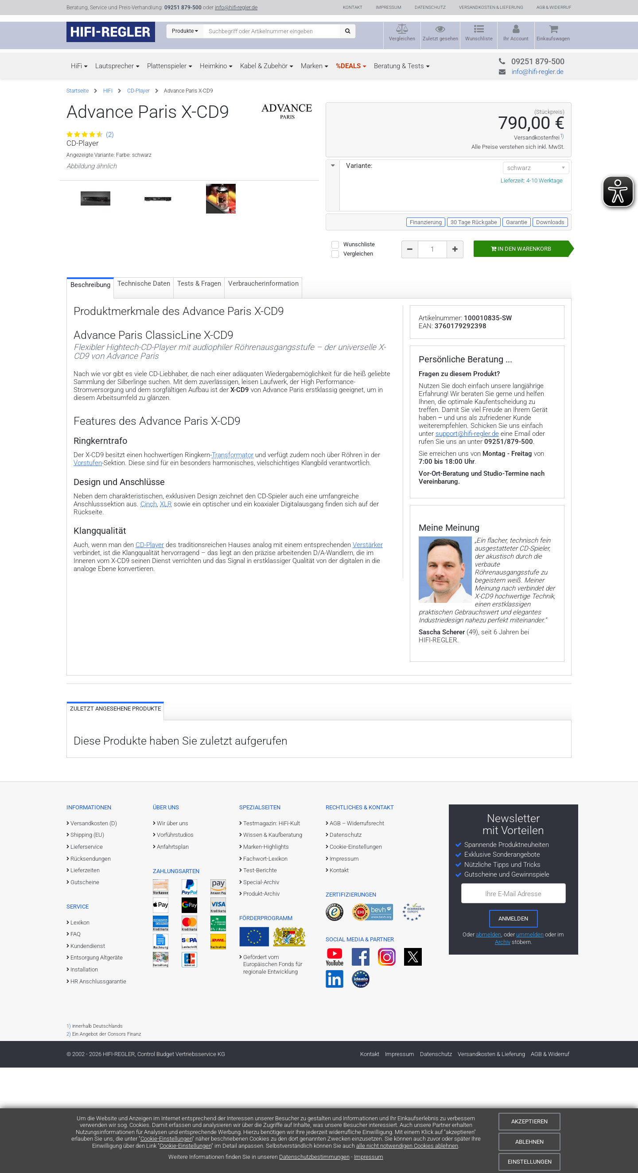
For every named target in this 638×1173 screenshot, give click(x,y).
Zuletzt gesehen (440, 39)
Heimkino (213, 66)
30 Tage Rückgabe (474, 222)
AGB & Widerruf (554, 7)
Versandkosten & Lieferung (491, 7)
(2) (90, 135)
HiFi (76, 66)
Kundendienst (87, 1052)
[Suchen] (347, 31)
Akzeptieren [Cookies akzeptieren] (529, 1121)
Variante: (350, 166)
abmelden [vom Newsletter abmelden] (488, 1040)
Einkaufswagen (553, 39)
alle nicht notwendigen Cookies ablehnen (407, 1145)
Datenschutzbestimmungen (314, 1157)
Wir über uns (172, 929)
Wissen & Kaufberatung (272, 940)
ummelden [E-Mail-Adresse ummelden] (530, 1040)
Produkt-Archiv (261, 999)
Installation (84, 1075)
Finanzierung (426, 222)
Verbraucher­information (263, 330)
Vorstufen (88, 510)
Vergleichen (402, 39)
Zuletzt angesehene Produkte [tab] (115, 814)
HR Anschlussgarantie (98, 1087)
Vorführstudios (175, 940)
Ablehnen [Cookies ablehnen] (529, 1141)
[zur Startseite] (110, 32)
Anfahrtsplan (173, 952)
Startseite (77, 91)
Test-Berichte (260, 976)
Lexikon (79, 1028)
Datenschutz (430, 7)
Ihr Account (516, 39)
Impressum (368, 1157)
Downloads (550, 222)
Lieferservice (86, 952)
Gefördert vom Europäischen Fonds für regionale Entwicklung (272, 1070)
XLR (166, 551)
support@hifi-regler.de (467, 540)
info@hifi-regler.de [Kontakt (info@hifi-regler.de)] (236, 7)
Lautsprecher (114, 66)
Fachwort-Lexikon (265, 964)
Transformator (232, 502)
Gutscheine (84, 988)
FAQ (75, 1040)
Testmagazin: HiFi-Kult (271, 929)
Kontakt (352, 7)
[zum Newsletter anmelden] (513, 1024)
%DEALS (348, 66)
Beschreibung (90, 332)
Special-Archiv (261, 988)
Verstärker (368, 592)
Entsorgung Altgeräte (96, 1063)
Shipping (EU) (87, 940)
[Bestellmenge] (432, 249)
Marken (312, 66)
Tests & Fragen (199, 330)
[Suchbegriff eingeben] (271, 31)
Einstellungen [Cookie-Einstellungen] (530, 1161)
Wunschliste (479, 39)
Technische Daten (143, 330)
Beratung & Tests (399, 66)
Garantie (516, 222)
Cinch (148, 551)
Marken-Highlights (266, 952)
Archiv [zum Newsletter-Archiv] (502, 1047)
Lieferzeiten (85, 976)
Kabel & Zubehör (264, 66)
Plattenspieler (167, 66)
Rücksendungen (90, 964)
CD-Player (138, 91)
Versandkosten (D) (93, 929)
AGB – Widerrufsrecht (357, 929)
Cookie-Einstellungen (166, 1138)
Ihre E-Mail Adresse (513, 1000)
